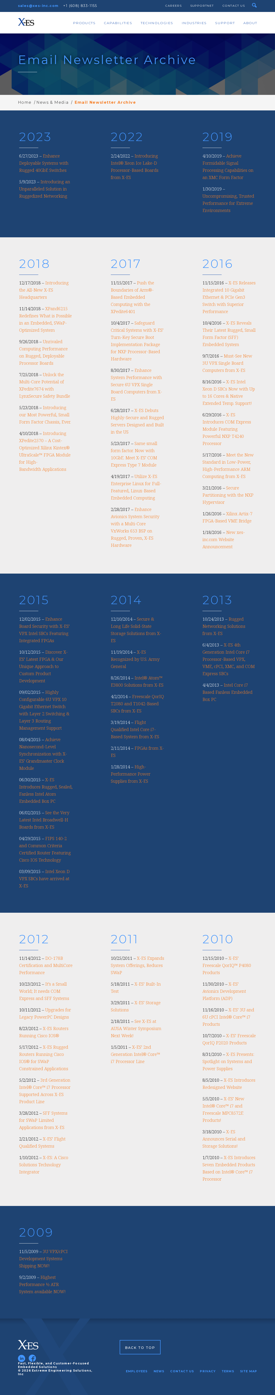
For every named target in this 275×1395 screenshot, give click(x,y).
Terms (228, 1371)
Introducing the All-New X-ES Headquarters (44, 290)
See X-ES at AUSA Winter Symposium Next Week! (136, 1028)
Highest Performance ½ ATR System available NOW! (42, 1284)
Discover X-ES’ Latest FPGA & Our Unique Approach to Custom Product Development (43, 666)
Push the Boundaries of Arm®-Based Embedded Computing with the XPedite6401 (132, 297)
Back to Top (140, 1348)
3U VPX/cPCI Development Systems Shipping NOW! (43, 1258)
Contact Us (233, 5)
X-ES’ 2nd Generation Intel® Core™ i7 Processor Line (135, 1054)
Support (225, 23)
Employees (137, 1371)
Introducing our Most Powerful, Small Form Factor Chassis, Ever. (45, 415)
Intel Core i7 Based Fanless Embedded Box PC (227, 692)
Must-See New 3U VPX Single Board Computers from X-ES (227, 363)
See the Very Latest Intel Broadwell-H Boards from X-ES (44, 820)
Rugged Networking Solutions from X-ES (223, 626)
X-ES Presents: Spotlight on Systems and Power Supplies (228, 1061)
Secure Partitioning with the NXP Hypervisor (227, 495)
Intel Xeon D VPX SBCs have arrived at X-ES (44, 878)
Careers (173, 5)
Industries (194, 23)
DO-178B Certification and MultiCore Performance (46, 965)
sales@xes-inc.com (38, 6)
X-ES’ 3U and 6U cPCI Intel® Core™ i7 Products (228, 1017)
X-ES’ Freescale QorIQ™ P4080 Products (226, 965)
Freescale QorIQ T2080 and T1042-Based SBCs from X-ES (137, 704)
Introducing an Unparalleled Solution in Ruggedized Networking (44, 189)
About (250, 23)
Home (25, 102)
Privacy (207, 1371)
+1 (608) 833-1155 (80, 6)
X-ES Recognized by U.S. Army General (135, 659)
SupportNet (202, 5)
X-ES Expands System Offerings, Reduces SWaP (137, 965)
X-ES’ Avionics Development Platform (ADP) (224, 991)
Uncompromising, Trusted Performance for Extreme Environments (228, 203)
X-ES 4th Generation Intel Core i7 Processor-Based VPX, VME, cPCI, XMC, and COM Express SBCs (228, 659)
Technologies (157, 23)
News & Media (52, 102)
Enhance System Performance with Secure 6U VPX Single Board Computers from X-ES (136, 384)
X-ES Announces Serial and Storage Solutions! (223, 1139)
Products (84, 23)
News (159, 1371)
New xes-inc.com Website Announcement (223, 539)
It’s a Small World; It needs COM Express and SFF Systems (44, 991)
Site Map (248, 1371)
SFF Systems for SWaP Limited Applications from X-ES (43, 1120)
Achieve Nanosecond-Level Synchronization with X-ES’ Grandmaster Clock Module (43, 754)
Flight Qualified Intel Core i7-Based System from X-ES (135, 729)
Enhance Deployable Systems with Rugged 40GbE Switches (43, 163)
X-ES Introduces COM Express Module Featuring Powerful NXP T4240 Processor (226, 429)
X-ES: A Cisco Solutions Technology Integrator (43, 1165)
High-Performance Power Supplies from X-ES (131, 774)
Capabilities (118, 23)
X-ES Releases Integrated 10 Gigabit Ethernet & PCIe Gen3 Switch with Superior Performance (229, 297)
